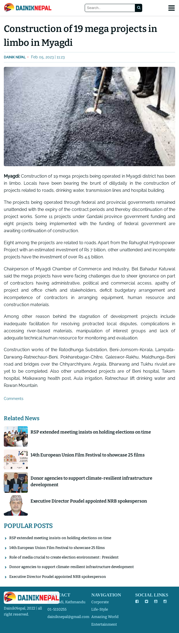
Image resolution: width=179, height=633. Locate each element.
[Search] (110, 8)
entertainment (104, 624)
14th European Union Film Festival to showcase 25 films (88, 455)
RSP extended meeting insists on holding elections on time (91, 432)
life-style (99, 609)
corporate (100, 602)
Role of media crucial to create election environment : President (64, 557)
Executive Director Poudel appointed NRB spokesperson (89, 501)
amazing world (105, 616)
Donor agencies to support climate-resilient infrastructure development (91, 481)
